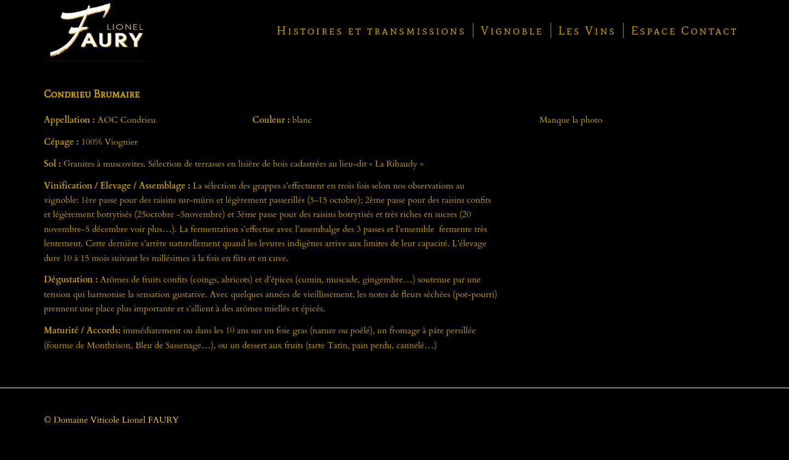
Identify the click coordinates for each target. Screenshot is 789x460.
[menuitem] (371, 30)
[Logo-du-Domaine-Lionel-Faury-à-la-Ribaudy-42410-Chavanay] (96, 30)
